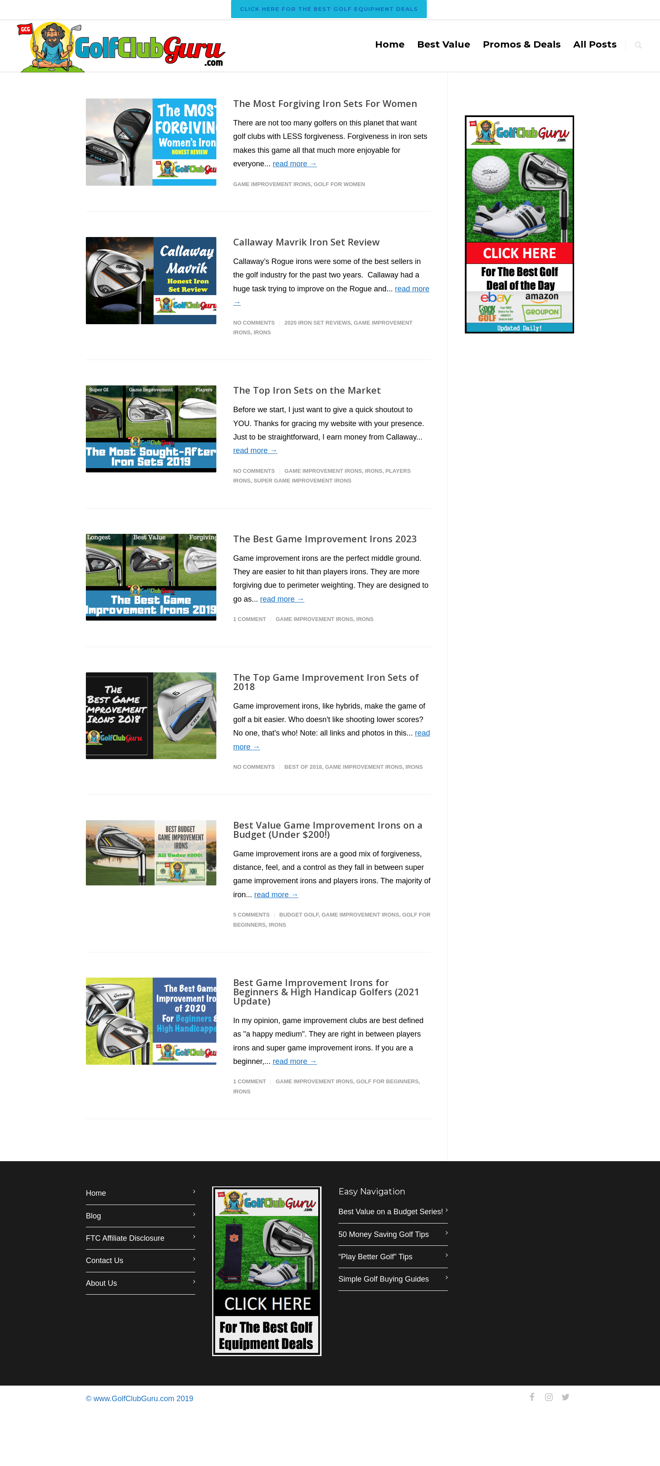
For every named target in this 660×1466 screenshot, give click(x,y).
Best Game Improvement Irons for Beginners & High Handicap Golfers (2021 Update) (326, 991)
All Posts (595, 44)
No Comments (254, 323)
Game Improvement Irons (272, 184)
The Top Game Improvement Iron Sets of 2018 (326, 682)
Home (390, 44)
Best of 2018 (303, 767)
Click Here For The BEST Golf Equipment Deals (329, 8)
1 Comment (249, 619)
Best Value (443, 44)
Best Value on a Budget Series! (390, 1211)
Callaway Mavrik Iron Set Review (306, 241)
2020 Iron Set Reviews (318, 323)
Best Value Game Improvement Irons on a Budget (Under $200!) (328, 829)
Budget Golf (299, 915)
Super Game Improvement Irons (302, 480)
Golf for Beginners (387, 1081)
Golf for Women (339, 184)
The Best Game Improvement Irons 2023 (325, 538)
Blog (93, 1216)
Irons (262, 332)
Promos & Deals (522, 44)
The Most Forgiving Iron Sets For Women (325, 103)
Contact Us (104, 1260)
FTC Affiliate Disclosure (125, 1238)
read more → (295, 164)
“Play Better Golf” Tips (375, 1257)
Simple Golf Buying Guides (383, 1279)
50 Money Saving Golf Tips (383, 1234)
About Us (101, 1283)
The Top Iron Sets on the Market (307, 390)
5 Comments (251, 915)
